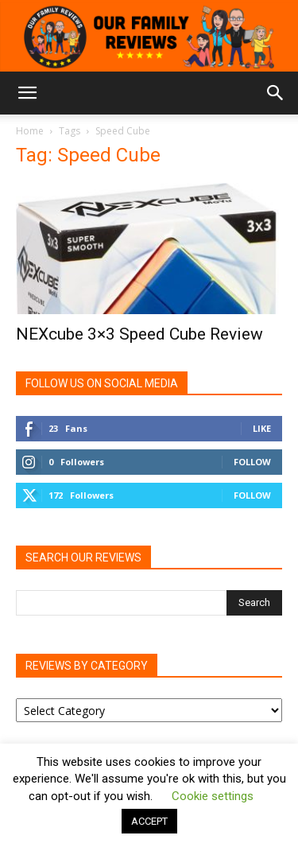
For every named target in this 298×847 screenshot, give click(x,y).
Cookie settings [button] (212, 796)
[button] (27, 93)
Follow (252, 462)
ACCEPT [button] (149, 821)
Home (30, 131)
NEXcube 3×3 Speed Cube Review (139, 334)
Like (262, 428)
